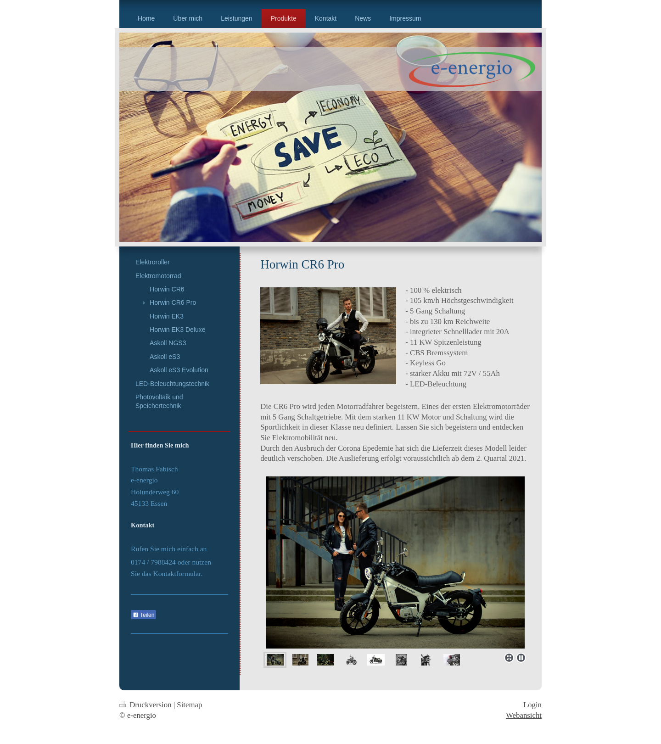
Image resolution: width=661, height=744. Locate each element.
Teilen (143, 615)
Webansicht (524, 715)
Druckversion (146, 704)
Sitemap (189, 704)
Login (532, 704)
